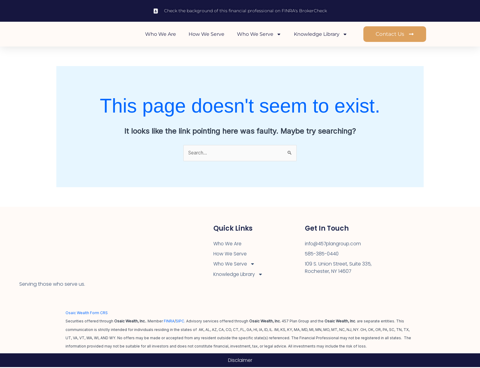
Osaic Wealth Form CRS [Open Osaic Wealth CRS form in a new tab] (87, 313)
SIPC (180, 322)
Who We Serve (259, 34)
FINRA (169, 322)
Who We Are (160, 34)
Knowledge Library (320, 34)
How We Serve (206, 34)
